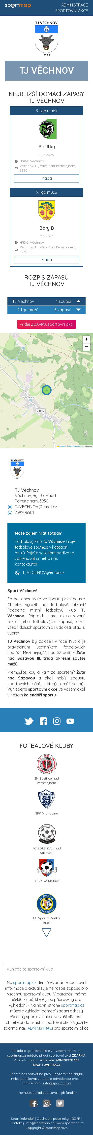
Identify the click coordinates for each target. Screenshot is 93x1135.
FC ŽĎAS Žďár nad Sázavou (46, 839)
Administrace (74, 4)
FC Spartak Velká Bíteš (46, 909)
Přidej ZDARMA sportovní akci (46, 324)
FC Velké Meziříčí (46, 871)
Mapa (46, 178)
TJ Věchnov (46, 301)
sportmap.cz (24, 982)
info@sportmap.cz (57, 1083)
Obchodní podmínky (53, 1119)
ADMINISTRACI (40, 1028)
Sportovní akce (71, 10)
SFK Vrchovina (46, 802)
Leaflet (61, 446)
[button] (47, 390)
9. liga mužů (49, 310)
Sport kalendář (22, 1119)
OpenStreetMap (75, 446)
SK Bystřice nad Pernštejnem (46, 769)
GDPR (75, 1119)
